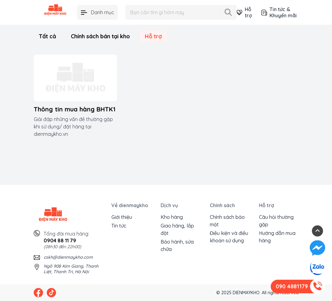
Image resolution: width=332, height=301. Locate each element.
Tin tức (118, 226)
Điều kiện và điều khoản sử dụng (229, 237)
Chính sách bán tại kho (100, 36)
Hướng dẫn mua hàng (277, 237)
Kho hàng (172, 217)
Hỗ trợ (244, 12)
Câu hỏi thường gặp (276, 221)
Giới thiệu (121, 217)
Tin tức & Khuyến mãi (279, 12)
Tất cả (47, 36)
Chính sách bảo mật (227, 221)
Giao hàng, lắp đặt (177, 229)
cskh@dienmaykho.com (68, 257)
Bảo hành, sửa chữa (177, 245)
